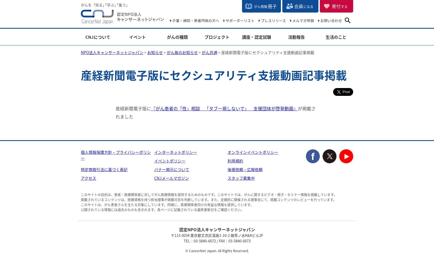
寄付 (340, 6)
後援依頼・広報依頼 (245, 169)
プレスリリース (273, 20)
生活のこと (336, 37)
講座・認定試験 (256, 37)
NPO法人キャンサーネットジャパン (122, 18)
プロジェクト (217, 37)
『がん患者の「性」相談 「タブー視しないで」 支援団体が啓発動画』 (224, 108)
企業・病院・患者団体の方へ (195, 20)
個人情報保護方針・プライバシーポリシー (116, 155)
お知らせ (155, 52)
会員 (303, 6)
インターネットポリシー (175, 152)
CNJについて (97, 37)
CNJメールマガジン (171, 178)
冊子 (265, 6)
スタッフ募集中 (241, 178)
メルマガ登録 (303, 20)
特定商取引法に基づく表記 (104, 169)
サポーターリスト (240, 20)
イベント (137, 37)
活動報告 (296, 37)
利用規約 (235, 161)
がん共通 (209, 52)
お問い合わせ (331, 20)
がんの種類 (177, 37)
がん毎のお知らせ (182, 52)
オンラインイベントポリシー (253, 152)
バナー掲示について (171, 169)
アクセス (88, 178)
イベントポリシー (169, 161)
